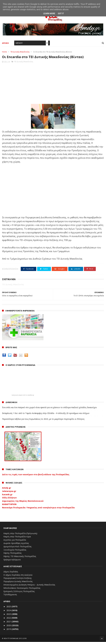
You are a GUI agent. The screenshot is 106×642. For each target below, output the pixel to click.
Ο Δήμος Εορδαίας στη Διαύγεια (17, 575)
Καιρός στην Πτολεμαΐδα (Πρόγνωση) (20, 533)
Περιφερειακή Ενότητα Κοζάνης (17, 578)
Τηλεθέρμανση (10, 594)
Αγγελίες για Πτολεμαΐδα (14, 540)
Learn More (49, 13)
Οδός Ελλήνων (9, 498)
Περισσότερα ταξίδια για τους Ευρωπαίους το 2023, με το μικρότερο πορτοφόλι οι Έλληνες (43, 419)
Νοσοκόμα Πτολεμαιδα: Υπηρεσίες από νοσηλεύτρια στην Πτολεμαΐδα (38, 507)
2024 (8, 610)
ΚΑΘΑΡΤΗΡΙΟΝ (9, 504)
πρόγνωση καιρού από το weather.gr (23, 395)
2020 (8, 625)
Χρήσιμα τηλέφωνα (12, 559)
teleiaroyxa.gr (9, 491)
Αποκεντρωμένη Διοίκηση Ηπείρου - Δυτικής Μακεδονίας (29, 584)
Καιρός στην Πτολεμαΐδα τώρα (17, 536)
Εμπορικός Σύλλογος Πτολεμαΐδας (19, 591)
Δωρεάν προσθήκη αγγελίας (16, 543)
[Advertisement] (53, 82)
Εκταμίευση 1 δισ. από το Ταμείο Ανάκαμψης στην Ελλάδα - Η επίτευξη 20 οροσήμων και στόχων (45, 413)
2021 (8, 621)
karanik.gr (7, 494)
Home (4, 52)
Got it (61, 13)
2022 (8, 618)
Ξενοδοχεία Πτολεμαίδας (14, 550)
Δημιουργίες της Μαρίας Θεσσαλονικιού (22, 501)
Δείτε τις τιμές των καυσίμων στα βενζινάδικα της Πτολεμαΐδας (35, 474)
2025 (8, 606)
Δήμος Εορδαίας (10, 571)
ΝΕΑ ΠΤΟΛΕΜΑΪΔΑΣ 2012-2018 (15, 638)
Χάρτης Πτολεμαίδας (12, 553)
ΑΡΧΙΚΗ (5, 43)
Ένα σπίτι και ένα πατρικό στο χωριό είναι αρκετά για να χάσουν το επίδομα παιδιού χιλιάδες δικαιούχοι (49, 407)
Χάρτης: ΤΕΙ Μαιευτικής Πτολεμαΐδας (19, 556)
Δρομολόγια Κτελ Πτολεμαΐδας (17, 546)
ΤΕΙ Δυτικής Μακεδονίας (20, 52)
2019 (8, 629)
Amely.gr (6, 488)
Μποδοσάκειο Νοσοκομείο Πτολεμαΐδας (21, 588)
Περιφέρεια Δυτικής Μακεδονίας (18, 581)
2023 (8, 614)
